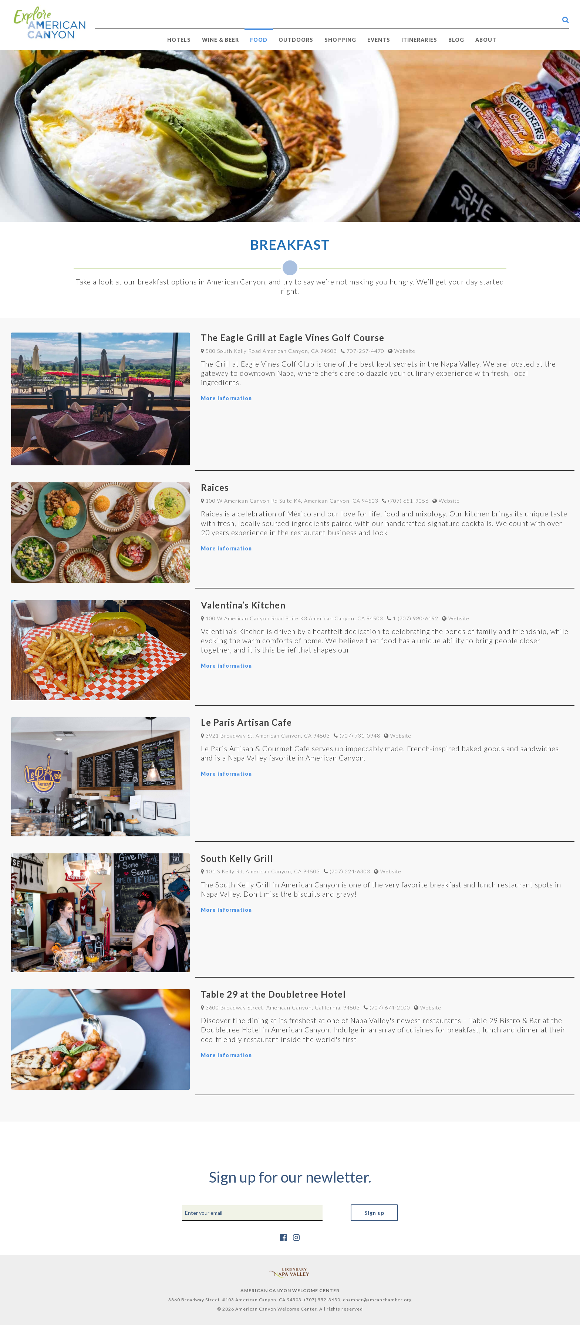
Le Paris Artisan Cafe (246, 722)
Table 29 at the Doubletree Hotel (273, 994)
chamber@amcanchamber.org (377, 1299)
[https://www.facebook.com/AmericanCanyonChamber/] (283, 1237)
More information (226, 398)
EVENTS (378, 40)
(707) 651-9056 (408, 501)
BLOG (456, 40)
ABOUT (485, 40)
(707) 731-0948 (360, 735)
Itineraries (419, 40)
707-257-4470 (365, 351)
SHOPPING (340, 40)
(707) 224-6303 (350, 871)
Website (404, 351)
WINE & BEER (220, 40)
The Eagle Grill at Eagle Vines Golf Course (292, 337)
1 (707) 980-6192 (415, 618)
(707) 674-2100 (390, 1007)
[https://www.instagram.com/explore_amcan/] (296, 1237)
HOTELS (179, 40)
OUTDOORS (296, 40)
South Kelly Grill (237, 858)
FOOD (258, 40)
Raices (215, 487)
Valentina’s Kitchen (243, 605)
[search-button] (565, 19)
